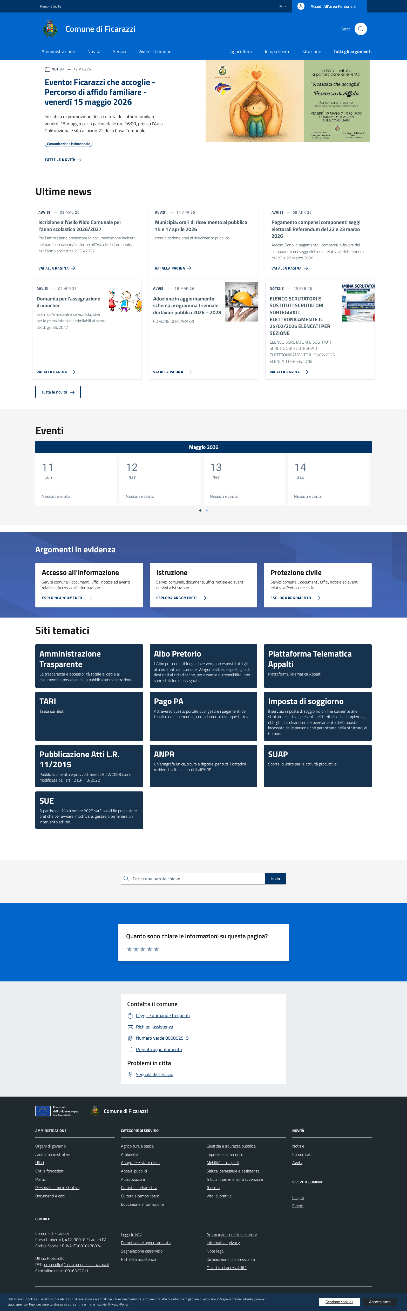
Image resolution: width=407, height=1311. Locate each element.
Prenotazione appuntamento (146, 1243)
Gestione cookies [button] (339, 1302)
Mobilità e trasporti (223, 1162)
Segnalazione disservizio (141, 1251)
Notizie (298, 1146)
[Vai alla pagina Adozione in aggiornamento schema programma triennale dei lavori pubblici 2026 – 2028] (171, 370)
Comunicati (301, 1154)
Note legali (216, 1251)
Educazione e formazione (142, 1204)
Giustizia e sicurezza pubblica (231, 1146)
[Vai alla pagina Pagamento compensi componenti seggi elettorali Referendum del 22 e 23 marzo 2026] (291, 266)
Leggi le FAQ (132, 1234)
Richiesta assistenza (138, 1259)
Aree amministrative (52, 1154)
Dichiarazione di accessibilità (231, 1259)
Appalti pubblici (134, 1171)
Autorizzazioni (133, 1179)
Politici (40, 1179)
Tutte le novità (58, 392)
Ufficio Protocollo (49, 1258)
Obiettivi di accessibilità (227, 1267)
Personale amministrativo (57, 1187)
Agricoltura (241, 51)
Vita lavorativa (219, 1196)
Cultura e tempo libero (140, 1196)
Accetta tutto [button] (380, 1302)
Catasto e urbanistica (139, 1187)
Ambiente (129, 1154)
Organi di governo (50, 1146)
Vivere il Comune (154, 51)
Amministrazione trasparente (232, 1234)
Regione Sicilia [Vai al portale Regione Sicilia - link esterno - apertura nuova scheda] (51, 6)
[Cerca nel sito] (361, 29)
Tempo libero (276, 51)
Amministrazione (58, 51)
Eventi (297, 1206)
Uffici (39, 1162)
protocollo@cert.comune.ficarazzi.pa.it (76, 1264)
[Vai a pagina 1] (200, 510)
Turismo (213, 1187)
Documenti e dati (50, 1196)
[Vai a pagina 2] (207, 510)
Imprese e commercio (225, 1154)
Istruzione (311, 51)
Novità (93, 51)
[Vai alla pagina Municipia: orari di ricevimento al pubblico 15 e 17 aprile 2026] (174, 266)
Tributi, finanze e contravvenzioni (235, 1179)
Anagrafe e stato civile (140, 1162)
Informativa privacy (223, 1243)
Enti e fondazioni (49, 1171)
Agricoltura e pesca (137, 1146)
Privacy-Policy (118, 1304)
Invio (275, 878)
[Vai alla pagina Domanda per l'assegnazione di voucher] (54, 370)
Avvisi (297, 1162)
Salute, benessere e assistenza (233, 1171)
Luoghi (298, 1197)
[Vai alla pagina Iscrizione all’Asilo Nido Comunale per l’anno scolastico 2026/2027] (57, 266)
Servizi (119, 51)
